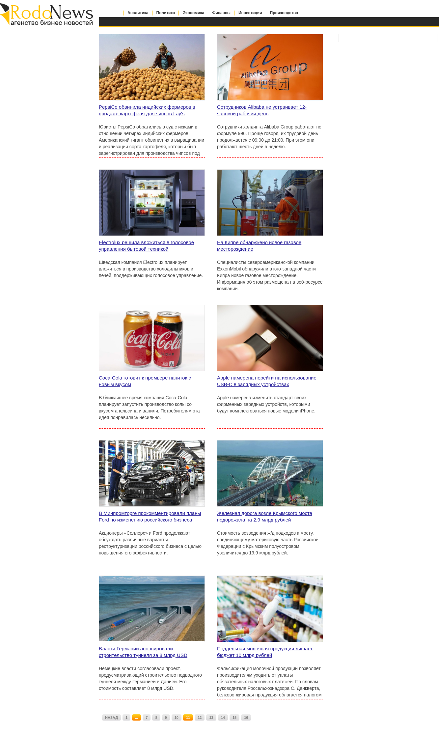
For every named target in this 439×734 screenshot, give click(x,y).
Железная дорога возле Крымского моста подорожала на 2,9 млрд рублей (264, 516)
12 (200, 718)
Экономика (193, 13)
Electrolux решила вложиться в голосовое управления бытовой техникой (146, 246)
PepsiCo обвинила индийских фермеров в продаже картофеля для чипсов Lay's (147, 110)
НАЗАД (111, 718)
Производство (284, 13)
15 (234, 718)
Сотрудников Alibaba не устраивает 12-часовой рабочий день (262, 110)
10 (176, 718)
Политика (165, 13)
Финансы (221, 13)
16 (246, 718)
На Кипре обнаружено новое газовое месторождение (259, 246)
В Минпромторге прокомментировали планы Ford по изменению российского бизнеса (150, 516)
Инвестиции (250, 13)
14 (223, 718)
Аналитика (138, 13)
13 (211, 718)
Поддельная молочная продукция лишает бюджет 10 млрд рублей (265, 652)
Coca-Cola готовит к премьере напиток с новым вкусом (145, 381)
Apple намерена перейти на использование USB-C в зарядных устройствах (266, 381)
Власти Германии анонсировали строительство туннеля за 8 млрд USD (143, 652)
